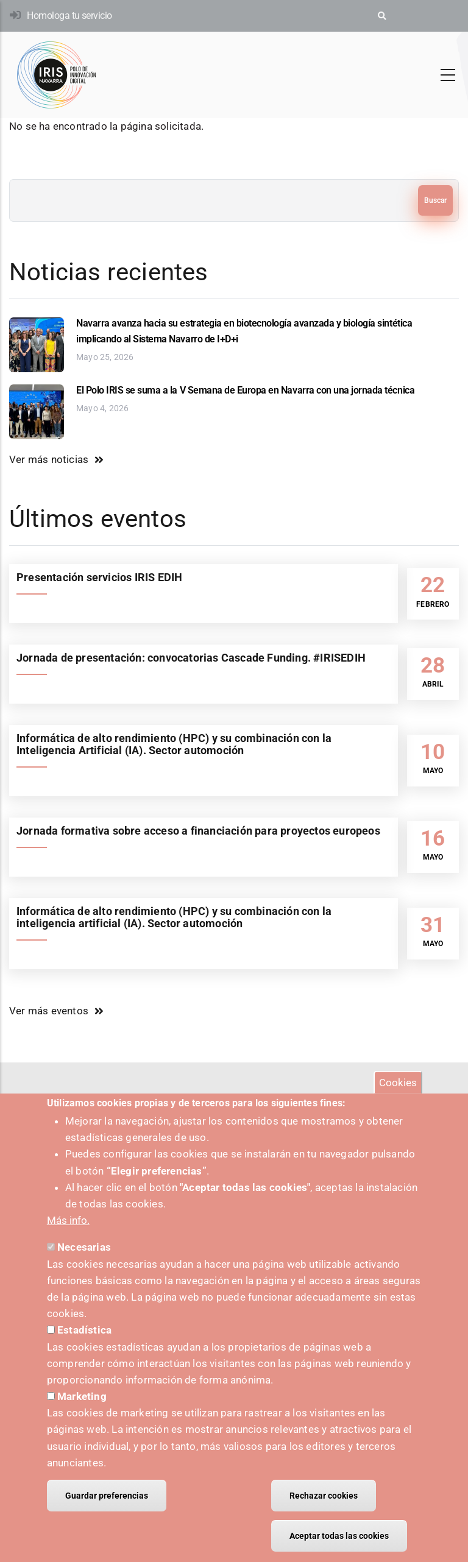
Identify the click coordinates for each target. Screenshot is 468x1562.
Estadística (84, 1343)
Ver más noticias (48, 459)
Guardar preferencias (106, 1508)
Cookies (398, 1095)
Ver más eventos (48, 1011)
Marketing (82, 1408)
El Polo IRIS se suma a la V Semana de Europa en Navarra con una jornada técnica (245, 390)
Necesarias (84, 1260)
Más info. (68, 1232)
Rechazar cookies (323, 1508)
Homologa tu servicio (69, 15)
